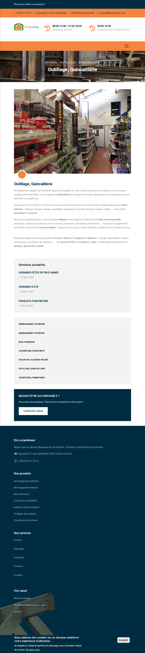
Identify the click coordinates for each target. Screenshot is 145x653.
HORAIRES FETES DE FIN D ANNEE (39, 272)
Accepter (123, 640)
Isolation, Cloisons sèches (33, 360)
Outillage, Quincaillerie (32, 369)
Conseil (17, 540)
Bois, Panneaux (27, 342)
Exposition (19, 557)
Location (18, 575)
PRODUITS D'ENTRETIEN (33, 301)
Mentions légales (22, 598)
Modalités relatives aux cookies (29, 605)
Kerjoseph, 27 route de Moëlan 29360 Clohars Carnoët (45, 453)
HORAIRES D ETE (29, 286)
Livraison (18, 566)
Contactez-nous (33, 411)
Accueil (51, 62)
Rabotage (19, 548)
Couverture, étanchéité (31, 351)
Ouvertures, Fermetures (32, 378)
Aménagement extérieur (32, 324)
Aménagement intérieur (31, 333)
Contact (18, 611)
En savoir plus (33, 649)
